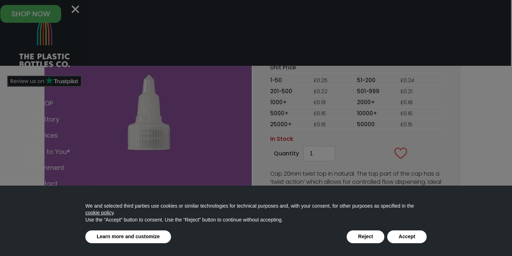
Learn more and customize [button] (128, 236)
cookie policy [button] (99, 212)
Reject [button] (365, 236)
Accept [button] (407, 236)
